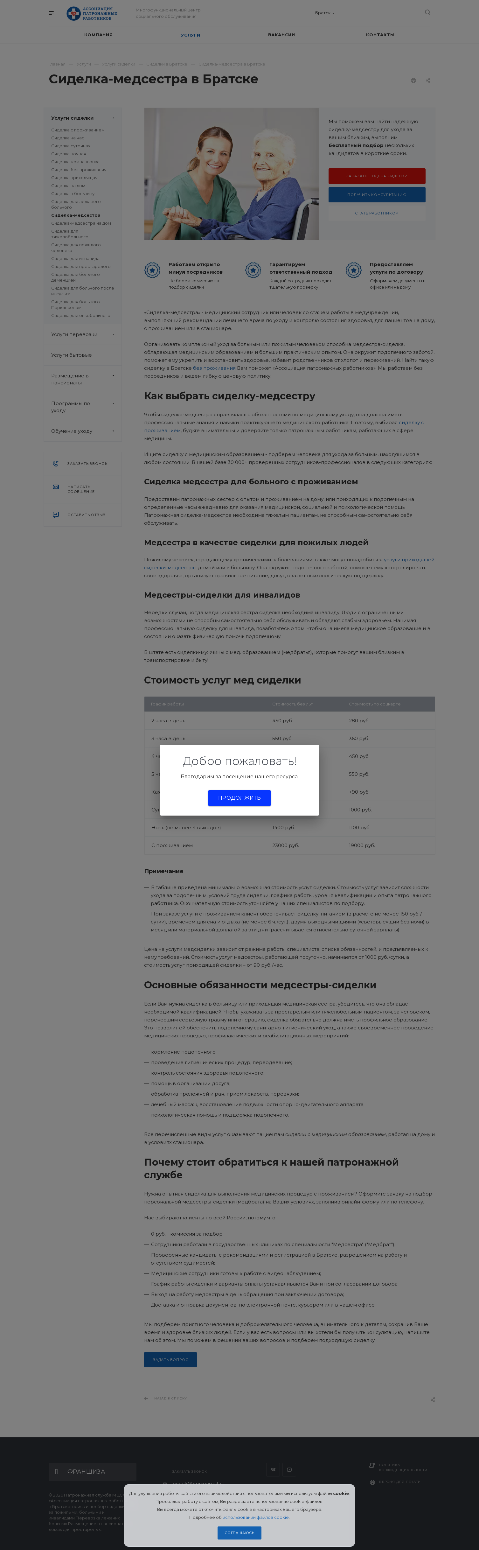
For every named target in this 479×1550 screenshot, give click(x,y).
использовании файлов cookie (256, 1517)
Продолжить (239, 798)
